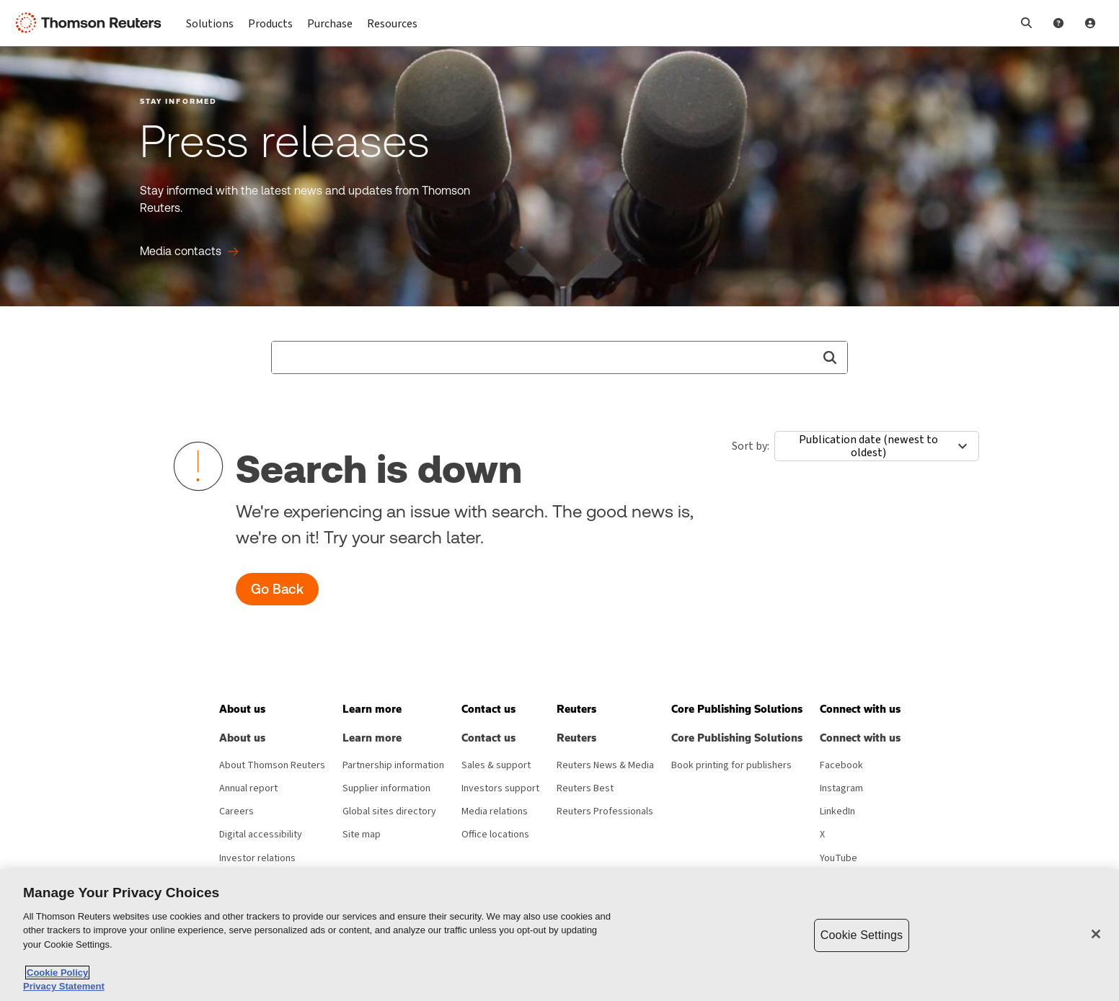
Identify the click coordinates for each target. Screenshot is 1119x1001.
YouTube (838, 858)
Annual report (248, 788)
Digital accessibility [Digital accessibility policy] (260, 834)
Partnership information (393, 765)
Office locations (495, 834)
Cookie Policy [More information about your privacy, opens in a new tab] (57, 972)
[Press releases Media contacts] (189, 251)
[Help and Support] (1058, 23)
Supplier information (386, 788)
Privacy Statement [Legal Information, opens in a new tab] (64, 986)
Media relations (494, 811)
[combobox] (559, 357)
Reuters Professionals (605, 811)
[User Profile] (1090, 23)
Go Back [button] (277, 589)
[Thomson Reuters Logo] (92, 23)
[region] (559, 935)
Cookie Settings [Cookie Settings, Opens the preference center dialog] (862, 935)
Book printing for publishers (731, 765)
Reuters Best (585, 788)
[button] (1026, 23)
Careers (236, 811)
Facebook (841, 765)
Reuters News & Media (605, 765)
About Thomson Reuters (272, 765)
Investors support (500, 788)
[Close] (1096, 934)
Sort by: (750, 446)
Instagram (841, 788)
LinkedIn (837, 811)
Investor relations (257, 858)
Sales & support (496, 765)
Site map (361, 834)
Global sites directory (389, 811)
